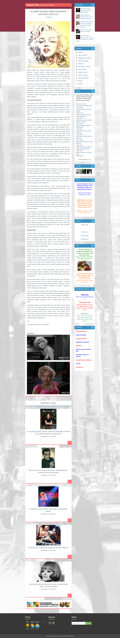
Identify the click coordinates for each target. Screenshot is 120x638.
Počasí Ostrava (85, 235)
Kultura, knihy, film (82, 55)
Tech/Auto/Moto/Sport (83, 78)
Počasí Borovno (85, 239)
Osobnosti (49, 17)
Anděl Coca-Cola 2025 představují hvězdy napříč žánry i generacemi (86, 10)
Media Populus (70, 636)
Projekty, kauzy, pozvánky (84, 58)
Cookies (80, 83)
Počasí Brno (85, 232)
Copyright (48, 636)
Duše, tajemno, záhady (84, 66)
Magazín (80, 52)
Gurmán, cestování (83, 75)
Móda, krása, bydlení (83, 61)
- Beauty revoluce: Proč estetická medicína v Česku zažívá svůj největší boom (86, 17)
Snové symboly (82, 69)
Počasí (43, 622)
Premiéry (80, 80)
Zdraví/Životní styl (82, 72)
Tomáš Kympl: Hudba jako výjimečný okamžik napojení (48, 548)
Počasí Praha (84, 224)
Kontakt (64, 636)
